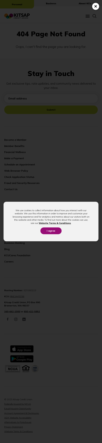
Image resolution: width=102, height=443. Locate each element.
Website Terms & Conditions (55, 223)
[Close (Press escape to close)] (95, 6)
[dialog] (51, 221)
